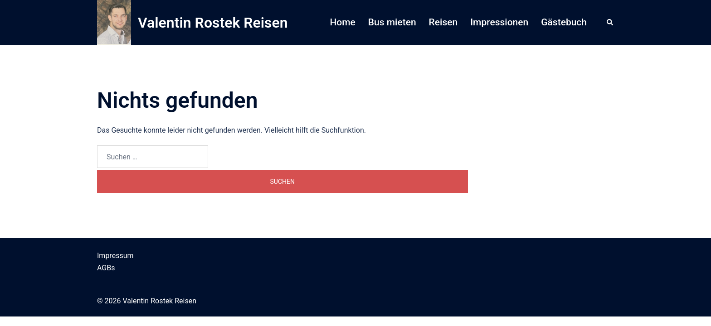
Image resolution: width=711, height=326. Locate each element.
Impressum (115, 255)
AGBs (106, 268)
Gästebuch (564, 22)
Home (342, 22)
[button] (610, 22)
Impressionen (499, 22)
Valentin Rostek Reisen (213, 22)
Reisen (443, 22)
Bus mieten (392, 22)
